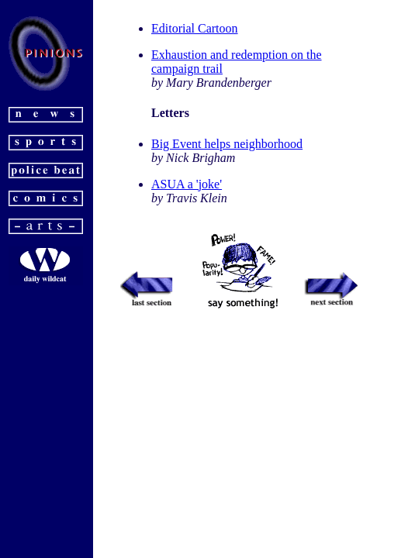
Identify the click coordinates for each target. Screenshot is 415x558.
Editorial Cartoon (194, 28)
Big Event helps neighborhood (227, 143)
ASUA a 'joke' (186, 184)
